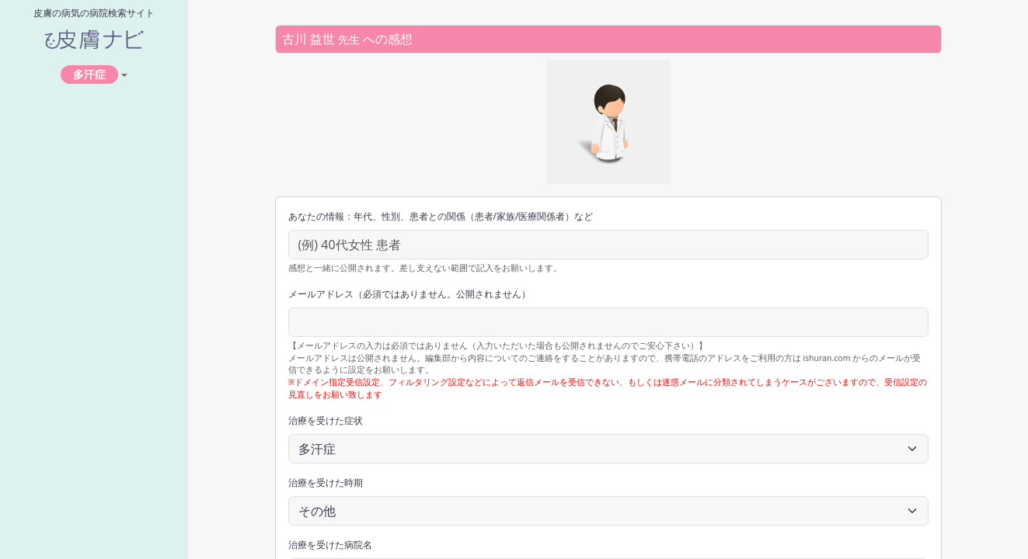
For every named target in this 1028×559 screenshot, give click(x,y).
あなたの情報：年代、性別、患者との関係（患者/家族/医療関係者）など (441, 216)
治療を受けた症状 (325, 420)
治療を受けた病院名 (330, 544)
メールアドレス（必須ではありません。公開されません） (409, 293)
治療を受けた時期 (325, 482)
